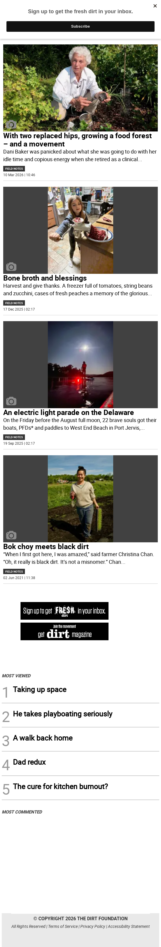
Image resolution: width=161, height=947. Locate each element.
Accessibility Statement (129, 926)
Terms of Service (63, 926)
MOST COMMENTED (22, 812)
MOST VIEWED (16, 675)
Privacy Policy (92, 926)
